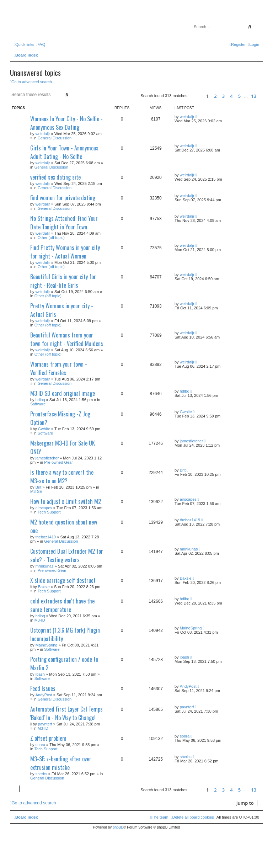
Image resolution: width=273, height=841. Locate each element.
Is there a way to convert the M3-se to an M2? (61, 476)
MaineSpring (47, 645)
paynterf (45, 724)
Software (38, 404)
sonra (41, 744)
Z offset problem (48, 738)
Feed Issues (42, 688)
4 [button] (231, 96)
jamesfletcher (47, 458)
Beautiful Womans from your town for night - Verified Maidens (66, 339)
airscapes (44, 508)
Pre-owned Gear (58, 462)
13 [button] (253, 96)
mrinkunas (45, 566)
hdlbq (40, 400)
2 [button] (215, 96)
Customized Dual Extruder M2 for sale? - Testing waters (66, 555)
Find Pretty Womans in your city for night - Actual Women (65, 251)
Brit (39, 487)
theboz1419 (46, 537)
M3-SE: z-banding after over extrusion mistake (60, 763)
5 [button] (239, 96)
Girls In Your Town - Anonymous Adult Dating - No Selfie (64, 152)
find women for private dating (62, 197)
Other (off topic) (51, 237)
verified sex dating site (55, 177)
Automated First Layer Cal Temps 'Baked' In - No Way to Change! (66, 713)
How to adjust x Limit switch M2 (65, 501)
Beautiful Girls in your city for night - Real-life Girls (63, 280)
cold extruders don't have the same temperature (62, 605)
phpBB (118, 827)
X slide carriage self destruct (63, 580)
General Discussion (54, 138)
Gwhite (44, 429)
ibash (40, 674)
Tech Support (49, 512)
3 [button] (223, 96)
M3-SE (36, 491)
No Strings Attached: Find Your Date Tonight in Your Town (64, 222)
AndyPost (44, 695)
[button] (195, 95)
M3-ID (39, 620)
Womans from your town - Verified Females (58, 368)
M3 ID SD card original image (62, 393)
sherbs (41, 774)
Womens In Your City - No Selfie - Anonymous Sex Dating (66, 123)
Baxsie (44, 587)
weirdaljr (43, 134)
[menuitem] (40, 44)
